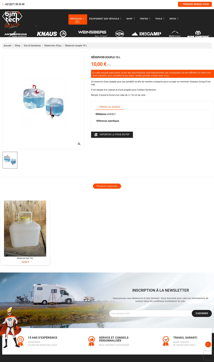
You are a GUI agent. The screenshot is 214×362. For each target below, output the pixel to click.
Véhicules (78, 18)
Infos (174, 18)
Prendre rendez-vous (194, 4)
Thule (160, 18)
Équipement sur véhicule (106, 18)
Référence (101, 114)
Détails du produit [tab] (109, 106)
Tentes (146, 18)
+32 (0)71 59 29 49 (14, 4)
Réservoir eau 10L (25, 258)
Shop (131, 18)
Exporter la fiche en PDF (112, 134)
